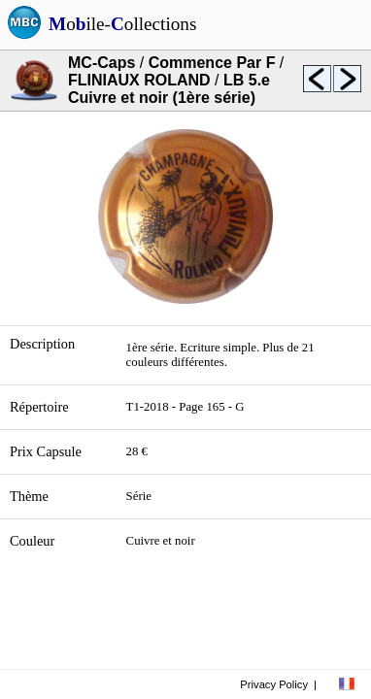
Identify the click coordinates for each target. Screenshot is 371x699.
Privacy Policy (274, 684)
